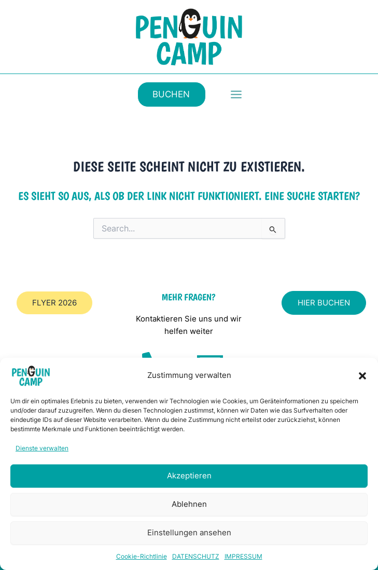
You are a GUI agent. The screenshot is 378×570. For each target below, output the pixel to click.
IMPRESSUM (243, 556)
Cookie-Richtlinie (141, 556)
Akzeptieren (189, 475)
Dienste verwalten (42, 448)
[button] (362, 376)
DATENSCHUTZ (195, 556)
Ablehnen (189, 504)
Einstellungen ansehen (189, 532)
